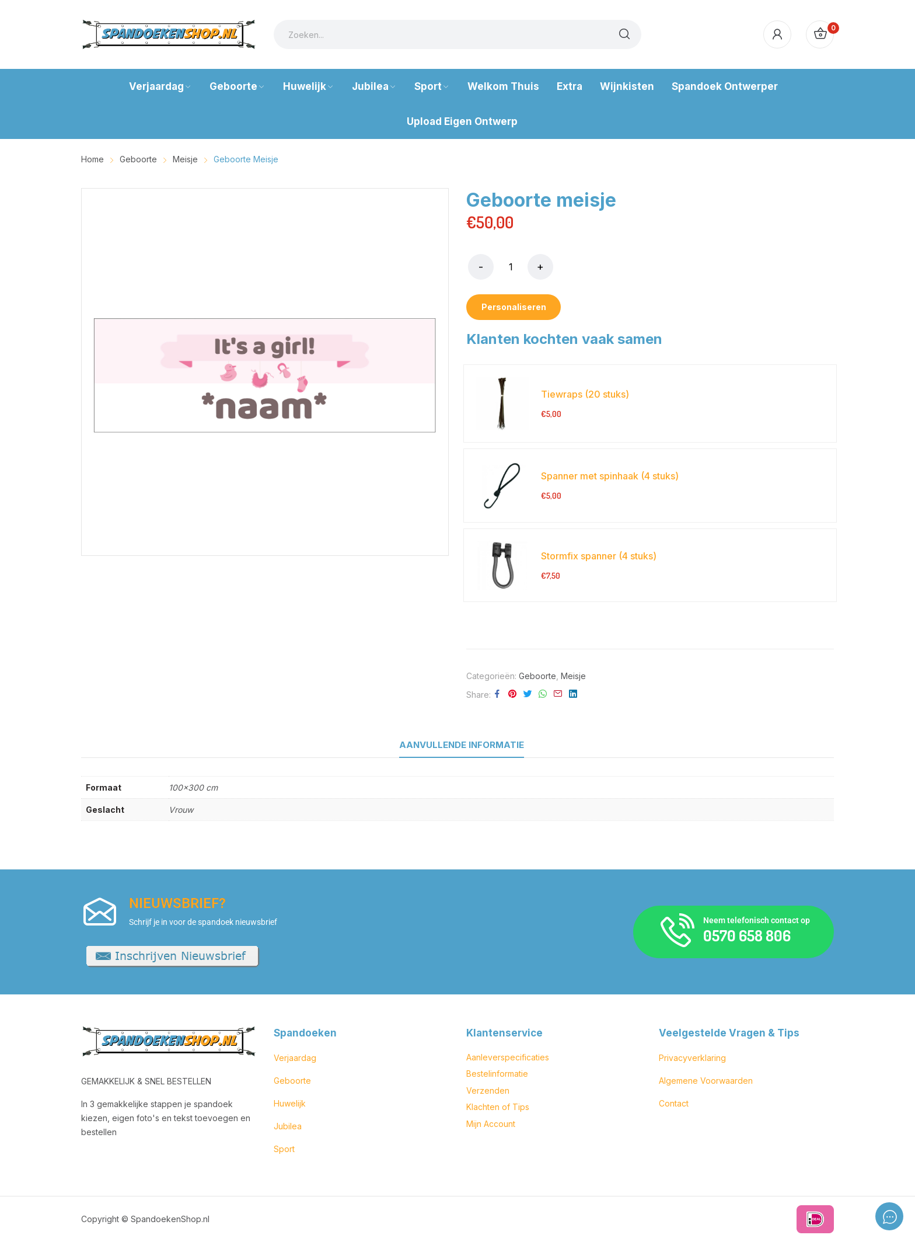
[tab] (461, 745)
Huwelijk (290, 1103)
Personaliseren (513, 307)
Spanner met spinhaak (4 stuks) (610, 476)
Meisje (573, 676)
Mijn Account (490, 1124)
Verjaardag (295, 1058)
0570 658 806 (747, 935)
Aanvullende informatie (461, 744)
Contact (674, 1103)
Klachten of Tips (497, 1107)
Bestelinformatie (497, 1074)
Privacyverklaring (692, 1058)
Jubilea (288, 1126)
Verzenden (487, 1090)
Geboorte (537, 676)
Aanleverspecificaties (507, 1057)
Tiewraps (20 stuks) (585, 394)
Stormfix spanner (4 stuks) (598, 556)
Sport (284, 1149)
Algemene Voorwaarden (706, 1081)
